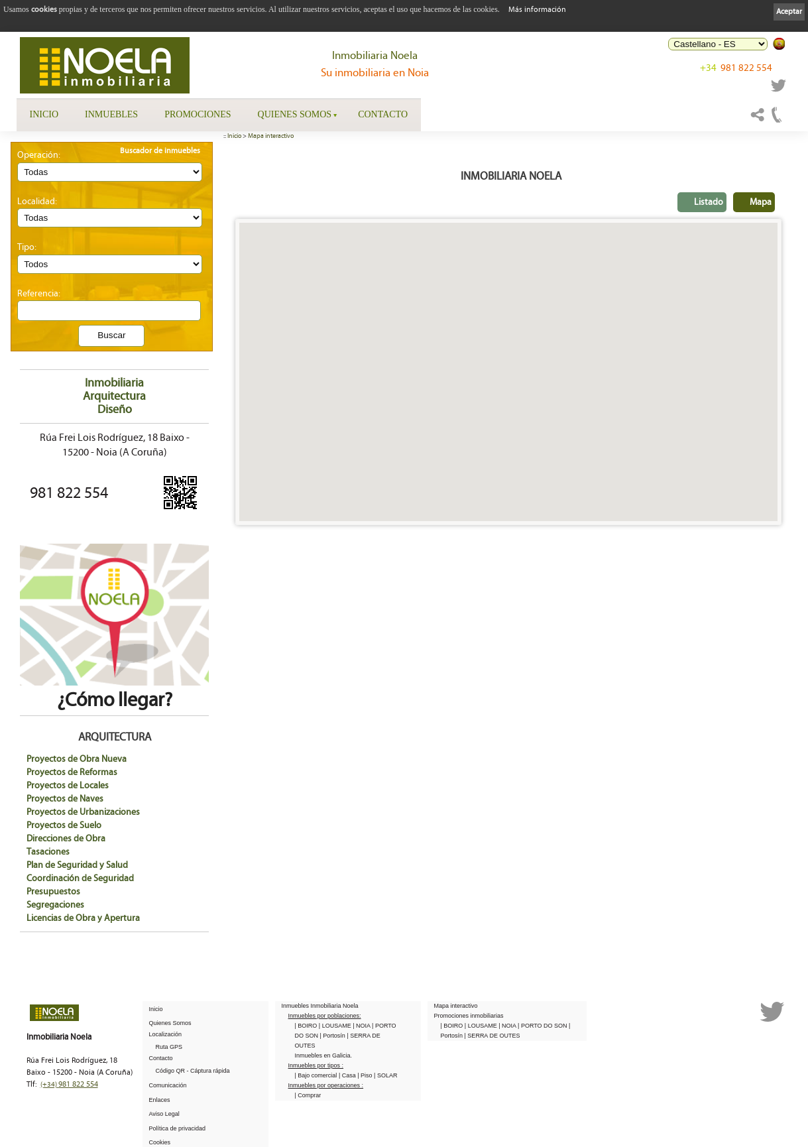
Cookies (160, 1142)
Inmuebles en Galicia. (324, 1055)
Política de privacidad (177, 1128)
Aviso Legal (164, 1114)
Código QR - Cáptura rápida (193, 1070)
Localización (165, 1034)
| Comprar (308, 1095)
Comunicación (168, 1085)
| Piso (365, 1075)
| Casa (348, 1075)
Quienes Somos (295, 114)
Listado (708, 202)
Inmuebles (111, 114)
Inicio (44, 114)
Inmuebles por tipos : (316, 1065)
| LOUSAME (336, 1025)
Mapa (761, 202)
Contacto (383, 114)
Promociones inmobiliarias (469, 1015)
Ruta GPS (169, 1047)
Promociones (197, 114)
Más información (537, 9)
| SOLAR (385, 1075)
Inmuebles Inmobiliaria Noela (320, 1005)
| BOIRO (307, 1025)
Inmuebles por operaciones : (326, 1085)
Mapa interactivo (271, 136)
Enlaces (159, 1100)
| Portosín (333, 1035)
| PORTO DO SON (543, 1025)
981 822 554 (736, 68)
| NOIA (362, 1025)
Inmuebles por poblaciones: (324, 1015)
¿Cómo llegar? (114, 689)
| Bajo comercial (317, 1075)
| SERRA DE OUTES (492, 1035)
